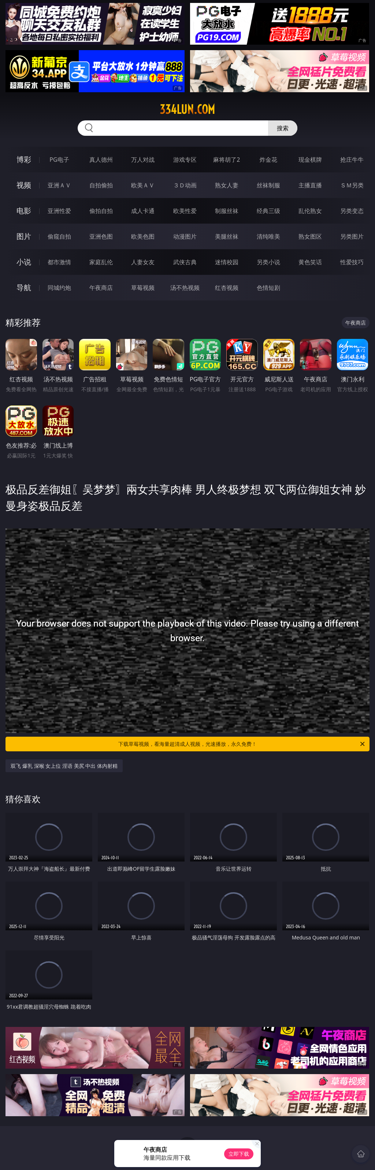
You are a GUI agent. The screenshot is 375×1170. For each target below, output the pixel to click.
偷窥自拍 (59, 236)
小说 (23, 262)
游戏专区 (185, 160)
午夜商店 (101, 288)
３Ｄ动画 (185, 185)
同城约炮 (59, 288)
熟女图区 (310, 236)
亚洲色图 (101, 236)
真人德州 (101, 160)
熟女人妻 (226, 185)
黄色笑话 (310, 262)
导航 (23, 287)
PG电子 (59, 160)
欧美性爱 (185, 211)
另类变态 (352, 211)
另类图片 (352, 236)
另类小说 (268, 262)
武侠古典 (185, 262)
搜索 (283, 128)
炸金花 (268, 160)
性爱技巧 (352, 262)
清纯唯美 (268, 236)
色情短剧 (268, 288)
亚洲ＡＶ (59, 185)
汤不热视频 (185, 288)
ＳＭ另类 (352, 185)
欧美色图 (143, 236)
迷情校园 (226, 262)
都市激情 (59, 262)
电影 (23, 211)
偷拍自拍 (101, 211)
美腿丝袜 (226, 236)
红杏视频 (226, 288)
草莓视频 (143, 288)
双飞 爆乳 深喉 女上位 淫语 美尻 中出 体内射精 (64, 765)
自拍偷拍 (101, 185)
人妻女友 (143, 262)
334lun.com (187, 109)
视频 (23, 185)
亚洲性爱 (59, 211)
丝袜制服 (268, 185)
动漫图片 (185, 236)
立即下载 (239, 1153)
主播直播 (310, 185)
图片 (23, 236)
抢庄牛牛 (352, 160)
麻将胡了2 (226, 160)
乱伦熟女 (310, 211)
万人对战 (143, 160)
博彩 (23, 159)
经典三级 (268, 211)
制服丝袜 (226, 211)
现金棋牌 (310, 160)
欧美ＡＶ (143, 185)
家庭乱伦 (101, 262)
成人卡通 (143, 211)
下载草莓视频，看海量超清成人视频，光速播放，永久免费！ (242, 744)
